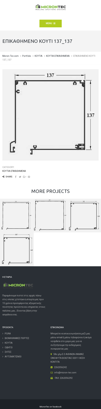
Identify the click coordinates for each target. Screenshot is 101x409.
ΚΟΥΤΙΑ (9, 343)
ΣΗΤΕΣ (8, 352)
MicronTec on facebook (51, 406)
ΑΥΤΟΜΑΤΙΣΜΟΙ (13, 356)
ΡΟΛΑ (8, 333)
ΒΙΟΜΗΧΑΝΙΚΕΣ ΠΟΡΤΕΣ (17, 338)
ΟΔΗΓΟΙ (8, 347)
